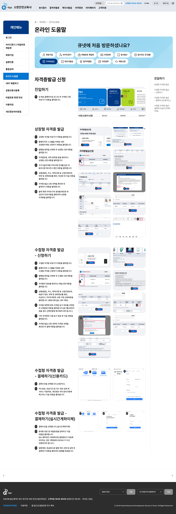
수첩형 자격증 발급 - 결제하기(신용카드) (162, 99)
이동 (131, 492)
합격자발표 (54, 7)
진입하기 (159, 78)
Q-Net (146, 3)
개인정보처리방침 (13, 111)
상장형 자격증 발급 (161, 84)
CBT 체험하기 (12, 83)
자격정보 (79, 7)
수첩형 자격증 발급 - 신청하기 (161, 91)
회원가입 (166, 3)
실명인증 (10, 62)
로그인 (156, 3)
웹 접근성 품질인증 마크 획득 (43, 505)
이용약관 (10, 104)
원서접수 (43, 7)
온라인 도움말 (12, 76)
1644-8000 (60, 499)
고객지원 (102, 7)
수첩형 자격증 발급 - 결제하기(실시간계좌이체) (162, 108)
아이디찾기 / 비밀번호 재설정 (15, 46)
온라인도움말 (54, 22)
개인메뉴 (42, 22)
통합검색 (10, 69)
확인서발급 (67, 7)
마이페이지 (91, 7)
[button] (4, 475)
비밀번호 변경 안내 (14, 97)
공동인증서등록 (12, 90)
